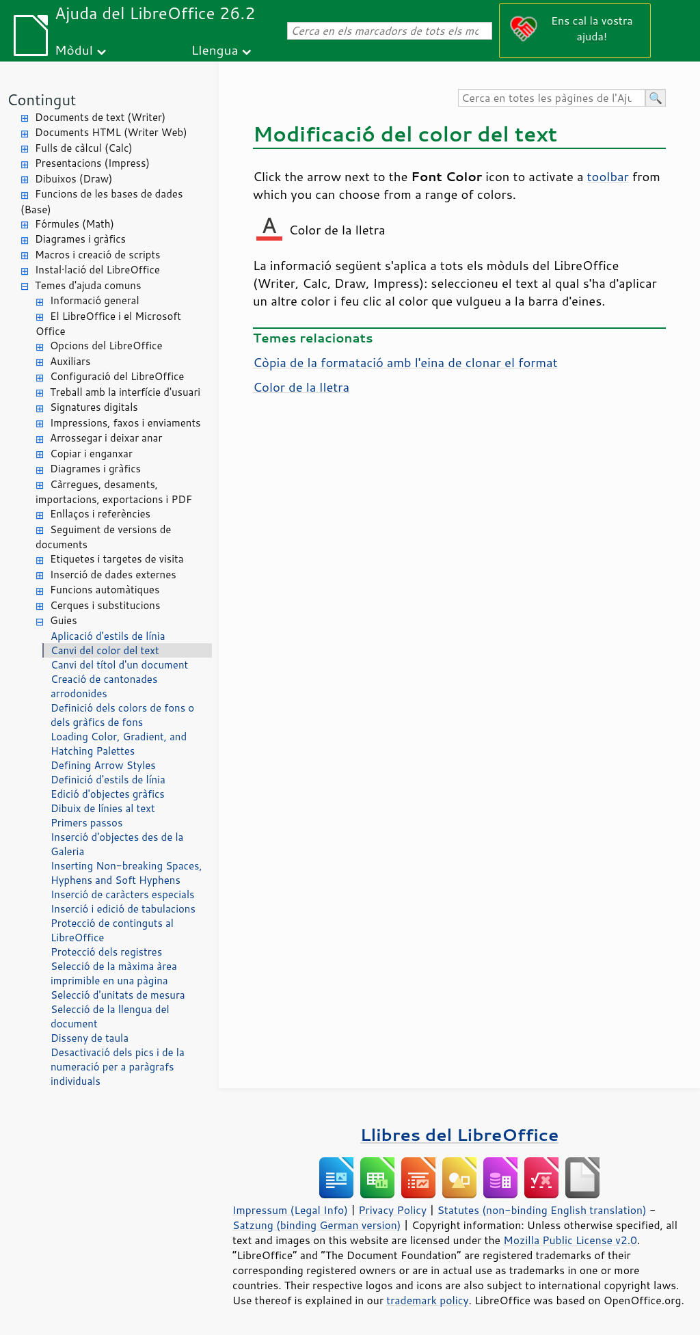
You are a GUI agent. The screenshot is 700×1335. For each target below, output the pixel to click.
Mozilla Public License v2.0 (570, 1240)
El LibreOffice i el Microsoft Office (108, 324)
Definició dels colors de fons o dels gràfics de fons (122, 715)
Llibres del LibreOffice (459, 1134)
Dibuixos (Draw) (73, 179)
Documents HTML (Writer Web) (111, 132)
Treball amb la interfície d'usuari (125, 392)
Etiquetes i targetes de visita (117, 559)
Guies (63, 620)
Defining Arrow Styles (103, 765)
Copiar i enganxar (91, 453)
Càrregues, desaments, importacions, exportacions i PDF (114, 492)
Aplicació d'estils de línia (108, 636)
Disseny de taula (90, 1038)
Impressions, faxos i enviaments (125, 423)
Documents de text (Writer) (100, 117)
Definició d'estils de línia (108, 779)
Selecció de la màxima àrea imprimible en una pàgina (114, 973)
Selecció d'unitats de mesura (118, 995)
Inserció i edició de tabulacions (123, 909)
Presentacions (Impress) (92, 163)
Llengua (215, 49)
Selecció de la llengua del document (110, 1016)
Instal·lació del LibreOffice (97, 269)
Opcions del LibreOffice (106, 345)
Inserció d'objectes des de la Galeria (117, 844)
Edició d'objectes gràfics (108, 794)
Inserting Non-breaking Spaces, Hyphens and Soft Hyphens (126, 873)
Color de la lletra (301, 387)
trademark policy (427, 1300)
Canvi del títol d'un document (119, 665)
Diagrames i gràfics (80, 239)
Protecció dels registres (106, 952)
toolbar (608, 176)
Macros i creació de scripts (98, 254)
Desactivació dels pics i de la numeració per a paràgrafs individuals (118, 1066)
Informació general (94, 300)
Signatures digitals (94, 407)
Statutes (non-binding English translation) (541, 1209)
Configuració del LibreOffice (117, 376)
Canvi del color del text (105, 650)
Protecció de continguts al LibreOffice (112, 930)
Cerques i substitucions (105, 605)
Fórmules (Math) (74, 224)
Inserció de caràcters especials (122, 894)
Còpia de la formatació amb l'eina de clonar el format (405, 362)
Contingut (41, 99)
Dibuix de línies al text (103, 808)
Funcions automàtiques (104, 589)
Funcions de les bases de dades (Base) (102, 202)
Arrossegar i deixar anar (106, 438)
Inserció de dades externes (113, 574)
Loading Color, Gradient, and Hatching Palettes (119, 743)
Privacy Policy (392, 1209)
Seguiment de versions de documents (103, 537)
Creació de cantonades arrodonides (104, 686)
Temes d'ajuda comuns (88, 285)
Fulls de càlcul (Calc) (84, 148)
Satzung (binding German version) (316, 1224)
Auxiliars (70, 361)
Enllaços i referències (100, 514)
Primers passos (86, 822)
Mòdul (74, 49)
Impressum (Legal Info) (290, 1209)
